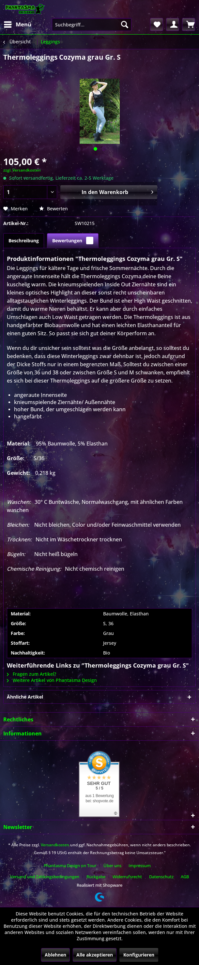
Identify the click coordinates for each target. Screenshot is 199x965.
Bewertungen (72, 240)
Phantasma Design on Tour (70, 865)
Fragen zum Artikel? (31, 674)
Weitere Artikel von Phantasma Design (52, 680)
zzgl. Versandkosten (22, 170)
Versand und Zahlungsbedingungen (44, 877)
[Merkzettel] (156, 24)
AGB (185, 877)
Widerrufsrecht (127, 877)
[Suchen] (124, 24)
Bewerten (53, 208)
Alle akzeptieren (94, 955)
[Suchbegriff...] (91, 24)
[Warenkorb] (188, 24)
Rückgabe (95, 877)
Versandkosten (55, 845)
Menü (17, 23)
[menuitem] (17, 24)
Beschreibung (23, 240)
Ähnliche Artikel (25, 697)
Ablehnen (55, 955)
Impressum (140, 865)
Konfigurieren (138, 955)
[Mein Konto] (172, 24)
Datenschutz (161, 877)
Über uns (112, 865)
